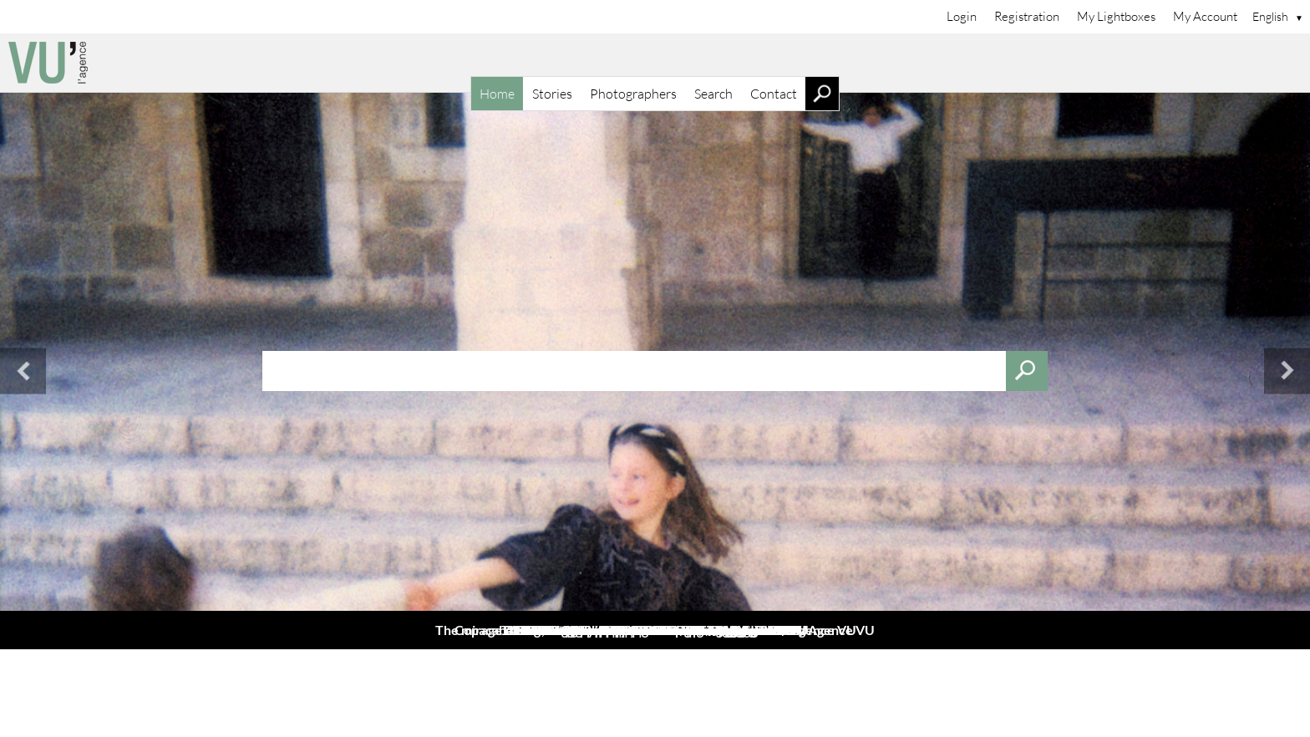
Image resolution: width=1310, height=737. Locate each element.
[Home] (655, 62)
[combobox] (655, 370)
